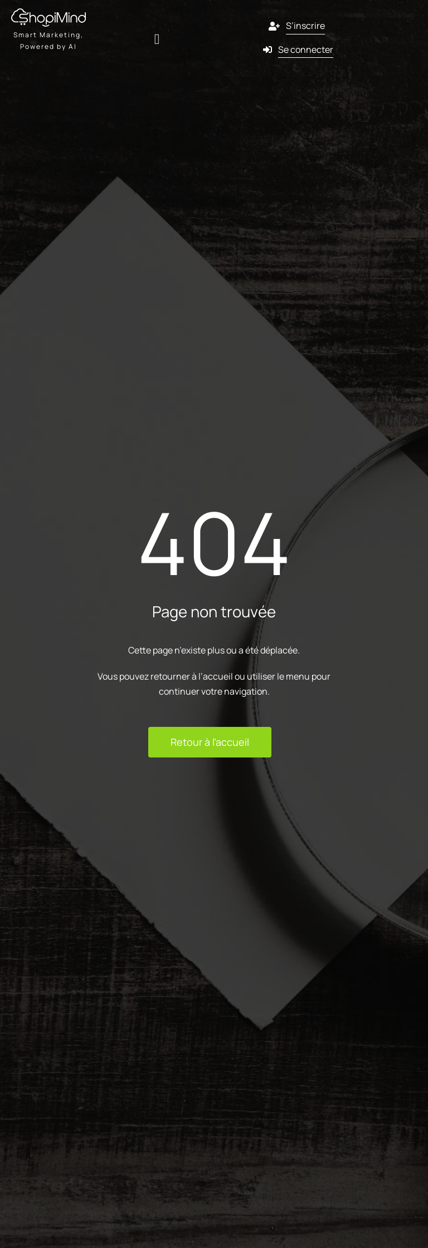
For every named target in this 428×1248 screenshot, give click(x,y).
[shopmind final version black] (48, 13)
